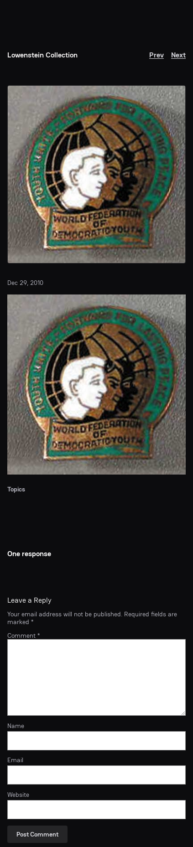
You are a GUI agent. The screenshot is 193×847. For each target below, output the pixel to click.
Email (15, 760)
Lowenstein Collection (42, 55)
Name (15, 725)
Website (18, 794)
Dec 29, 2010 (25, 283)
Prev (156, 55)
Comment (23, 635)
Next (178, 55)
